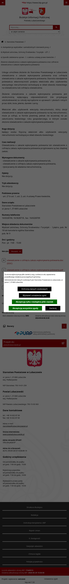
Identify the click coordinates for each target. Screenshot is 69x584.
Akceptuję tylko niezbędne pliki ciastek (34, 301)
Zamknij (52, 308)
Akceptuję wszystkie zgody (25, 308)
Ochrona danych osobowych (34, 289)
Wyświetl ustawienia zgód (34, 295)
